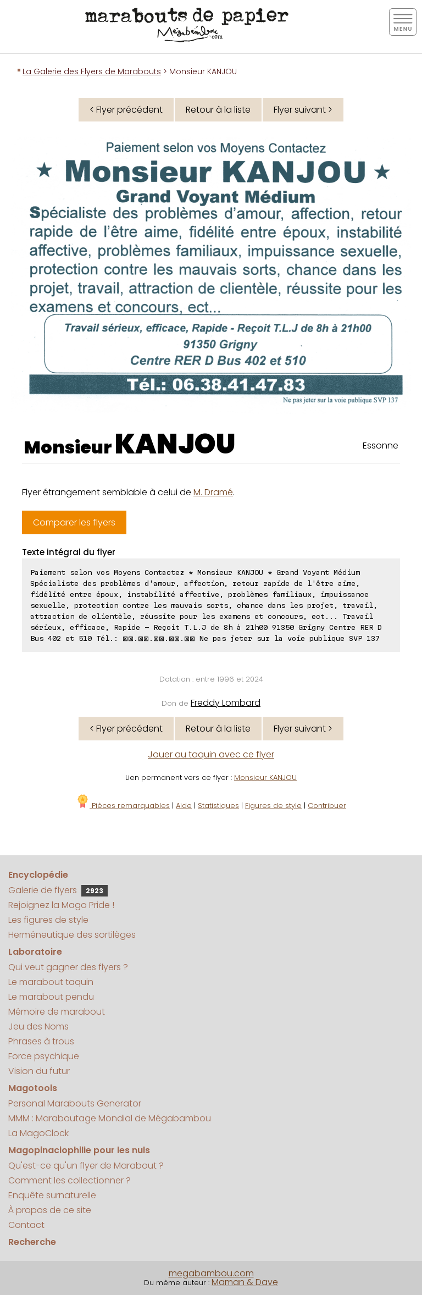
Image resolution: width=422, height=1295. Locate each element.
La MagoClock (38, 1133)
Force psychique (43, 1056)
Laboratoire (35, 951)
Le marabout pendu (51, 996)
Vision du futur (39, 1071)
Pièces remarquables (123, 805)
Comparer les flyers (74, 522)
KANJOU (175, 444)
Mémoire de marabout (56, 1011)
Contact (26, 1225)
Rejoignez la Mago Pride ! (61, 905)
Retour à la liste (218, 109)
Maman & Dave (245, 1282)
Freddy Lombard (225, 702)
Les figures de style (48, 920)
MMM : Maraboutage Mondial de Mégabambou (109, 1118)
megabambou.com (211, 1273)
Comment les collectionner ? (69, 1180)
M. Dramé (213, 492)
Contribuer (327, 805)
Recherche (32, 1242)
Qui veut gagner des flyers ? (68, 967)
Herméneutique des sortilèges (72, 934)
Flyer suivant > (303, 109)
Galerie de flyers (58, 890)
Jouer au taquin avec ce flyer (211, 754)
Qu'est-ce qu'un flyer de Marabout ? (86, 1165)
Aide (184, 805)
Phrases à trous (41, 1041)
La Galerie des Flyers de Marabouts (92, 71)
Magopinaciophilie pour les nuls (79, 1150)
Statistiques (218, 805)
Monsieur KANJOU (265, 777)
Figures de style (273, 805)
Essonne (380, 445)
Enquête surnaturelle (52, 1195)
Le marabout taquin (50, 982)
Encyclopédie (38, 874)
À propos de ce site (49, 1210)
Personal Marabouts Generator (74, 1103)
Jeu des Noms (38, 1026)
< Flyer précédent (126, 109)
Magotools (32, 1088)
